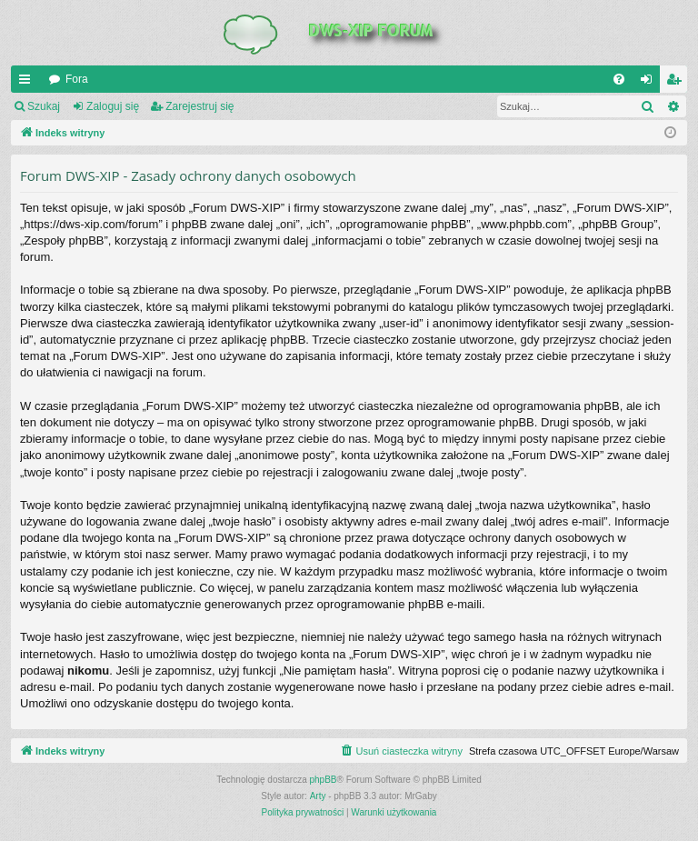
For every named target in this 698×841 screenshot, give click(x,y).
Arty (318, 796)
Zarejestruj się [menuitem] (677, 83)
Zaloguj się (112, 106)
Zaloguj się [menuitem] (650, 83)
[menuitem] (619, 79)
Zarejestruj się (199, 106)
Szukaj (43, 106)
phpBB (323, 780)
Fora (76, 79)
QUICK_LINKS (28, 83)
